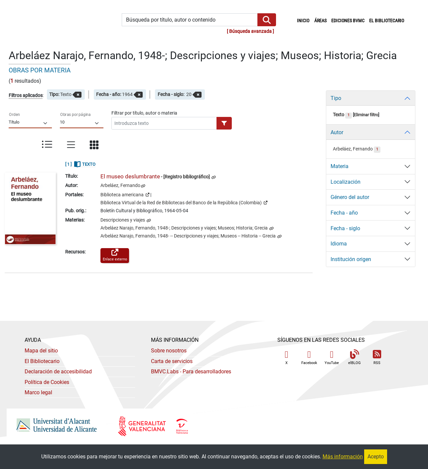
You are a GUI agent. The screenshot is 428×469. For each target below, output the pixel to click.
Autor (337, 132)
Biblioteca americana (124, 194)
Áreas (320, 21)
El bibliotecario (386, 21)
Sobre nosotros (169, 350)
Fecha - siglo (345, 228)
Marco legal (38, 392)
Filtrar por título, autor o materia (144, 113)
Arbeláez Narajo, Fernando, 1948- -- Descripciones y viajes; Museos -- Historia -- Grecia (188, 236)
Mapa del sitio (41, 350)
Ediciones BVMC (347, 21)
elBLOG (354, 357)
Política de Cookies (47, 382)
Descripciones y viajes (123, 220)
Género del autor (350, 197)
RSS (377, 357)
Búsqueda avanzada (250, 31)
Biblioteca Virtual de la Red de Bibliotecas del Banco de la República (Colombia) (183, 202)
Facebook (309, 357)
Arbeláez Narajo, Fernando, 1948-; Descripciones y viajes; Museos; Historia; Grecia (184, 228)
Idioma (339, 243)
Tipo (336, 98)
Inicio (304, 20)
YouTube (332, 357)
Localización (345, 182)
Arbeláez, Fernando (120, 185)
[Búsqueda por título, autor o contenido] (190, 19)
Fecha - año (344, 213)
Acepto (375, 456)
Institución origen (351, 259)
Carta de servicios (172, 361)
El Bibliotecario (42, 361)
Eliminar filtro (366, 114)
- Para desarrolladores (191, 371)
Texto (342, 115)
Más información (343, 456)
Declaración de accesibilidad (58, 371)
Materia (340, 166)
